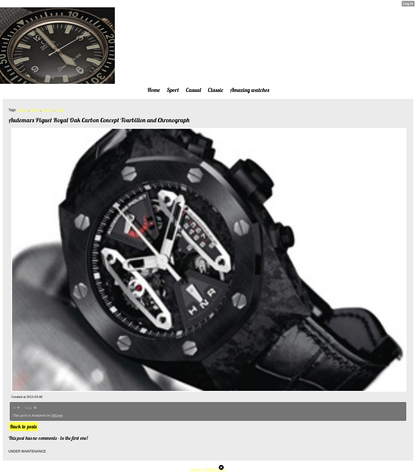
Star (30, 408)
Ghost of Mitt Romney (208, 469)
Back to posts (23, 426)
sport (60, 110)
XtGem (57, 415)
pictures (48, 110)
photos (35, 110)
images (22, 110)
